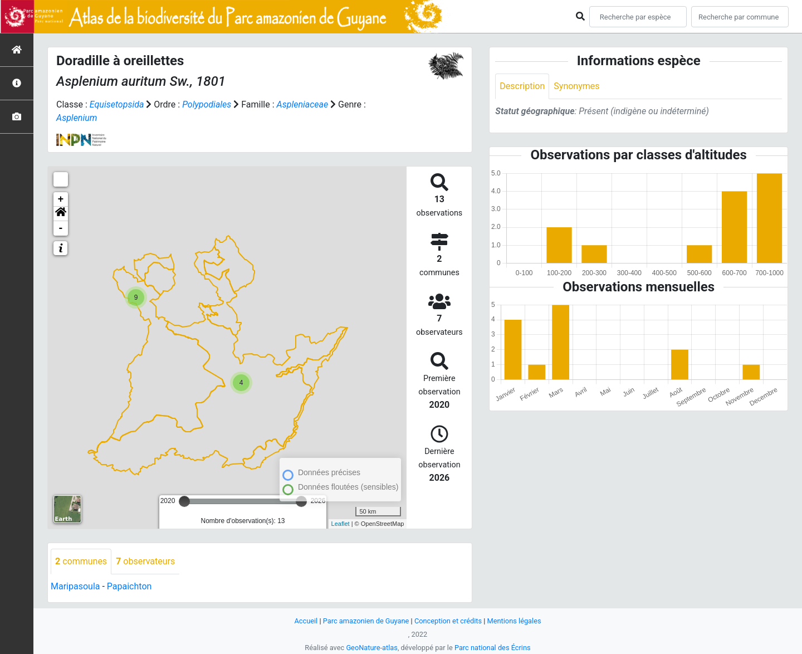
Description (522, 86)
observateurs (145, 561)
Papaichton (129, 586)
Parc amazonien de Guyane (366, 621)
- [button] (61, 228)
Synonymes (576, 86)
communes (81, 561)
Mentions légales (514, 621)
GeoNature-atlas (372, 647)
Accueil (305, 621)
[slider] (184, 501)
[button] (60, 214)
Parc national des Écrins (492, 647)
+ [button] (61, 199)
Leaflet (340, 523)
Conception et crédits (448, 621)
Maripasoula (75, 586)
